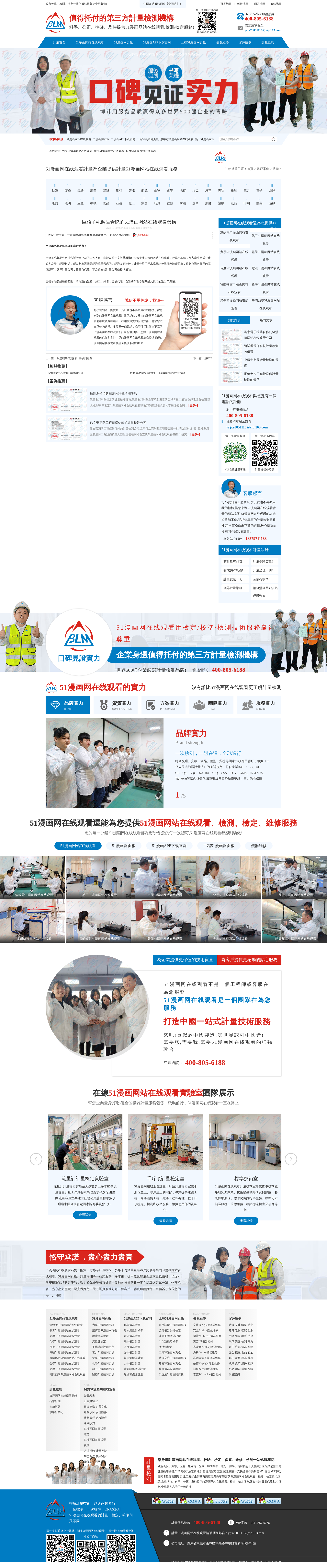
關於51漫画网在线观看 (142, 54)
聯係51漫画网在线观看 (184, 54)
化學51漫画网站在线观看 (109, 151)
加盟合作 (89, 1456)
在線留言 (101, 1456)
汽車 (231, 1341)
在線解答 (55, 1406)
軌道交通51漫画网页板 (172, 1358)
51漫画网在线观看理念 (95, 1431)
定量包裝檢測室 (82, 1178)
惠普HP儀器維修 (203, 1341)
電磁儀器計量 (132, 1336)
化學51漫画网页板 (103, 1363)
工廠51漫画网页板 (170, 1352)
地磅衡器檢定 (100, 1336)
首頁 (250, 168)
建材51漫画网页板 (170, 1363)
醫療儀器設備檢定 (170, 1369)
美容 (238, 1341)
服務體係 (101, 1412)
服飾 (244, 1363)
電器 (244, 1347)
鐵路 (244, 1324)
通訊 (238, 1347)
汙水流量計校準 (157, 263)
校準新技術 (56, 1412)
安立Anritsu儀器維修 (205, 1330)
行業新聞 (55, 1401)
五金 (231, 1352)
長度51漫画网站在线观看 (141, 151)
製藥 (244, 1369)
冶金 (250, 1336)
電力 (250, 1341)
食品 (244, 1352)
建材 (238, 1330)
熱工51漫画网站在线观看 (266, 239)
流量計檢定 (99, 1341)
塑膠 (250, 1363)
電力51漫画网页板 (103, 1352)
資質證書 (89, 1395)
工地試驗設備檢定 (103, 1347)
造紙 (250, 1369)
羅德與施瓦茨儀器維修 (207, 1358)
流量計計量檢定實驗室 (163, 1178)
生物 (231, 1336)
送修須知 (89, 1423)
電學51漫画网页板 (103, 1358)
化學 (238, 1336)
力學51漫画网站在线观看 (77, 151)
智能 (244, 1330)
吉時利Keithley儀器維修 (207, 1347)
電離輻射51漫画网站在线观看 (234, 288)
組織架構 (89, 1406)
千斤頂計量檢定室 (244, 1178)
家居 (238, 1358)
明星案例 (234, 1374)
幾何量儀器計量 (133, 1358)
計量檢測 (126, 332)
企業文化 (101, 1406)
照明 (250, 1347)
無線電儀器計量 (133, 1374)
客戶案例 (245, 42)
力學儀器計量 (132, 1363)
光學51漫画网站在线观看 (234, 304)
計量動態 (268, 42)
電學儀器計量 (132, 1341)
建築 (231, 1330)
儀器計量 (259, 1466)
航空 (250, 1324)
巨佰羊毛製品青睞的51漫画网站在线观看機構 (157, 373)
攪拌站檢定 (166, 1347)
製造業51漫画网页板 (171, 1374)
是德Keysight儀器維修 (206, 1363)
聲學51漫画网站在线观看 (266, 288)
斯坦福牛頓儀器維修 (205, 1369)
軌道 (231, 1324)
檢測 (244, 1341)
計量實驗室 (91, 1401)
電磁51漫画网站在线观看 (266, 272)
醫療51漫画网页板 (103, 1374)
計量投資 (101, 1450)
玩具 (244, 1358)
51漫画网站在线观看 (90, 42)
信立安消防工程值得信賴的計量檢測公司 (118, 422)
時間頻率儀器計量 (135, 1369)
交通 (238, 1324)
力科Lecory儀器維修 (205, 1352)
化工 (231, 1358)
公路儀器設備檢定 (170, 1330)
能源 (250, 1330)
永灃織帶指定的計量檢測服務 (74, 358)
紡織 (276, 168)
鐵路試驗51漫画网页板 (172, 1324)
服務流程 (89, 1417)
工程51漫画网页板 (193, 42)
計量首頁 (59, 42)
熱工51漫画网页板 (103, 1369)
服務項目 (89, 1412)
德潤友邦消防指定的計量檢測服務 (113, 393)
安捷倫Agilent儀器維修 (207, 1324)
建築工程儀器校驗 (170, 1336)
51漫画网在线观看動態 (63, 1395)
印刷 (238, 1369)
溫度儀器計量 (132, 1347)
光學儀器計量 (132, 1352)
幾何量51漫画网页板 (104, 1330)
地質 (244, 1336)
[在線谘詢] (141, 235)
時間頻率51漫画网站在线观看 (266, 304)
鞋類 (250, 1358)
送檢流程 (101, 1417)
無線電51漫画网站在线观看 (176, 139)
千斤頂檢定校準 (168, 1341)
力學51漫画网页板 (103, 1324)
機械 (238, 1352)
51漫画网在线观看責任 (95, 1442)
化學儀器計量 (132, 1324)
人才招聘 (89, 1450)
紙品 (231, 1369)
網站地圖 (259, 3)
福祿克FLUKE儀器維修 (207, 1336)
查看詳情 (83, 1220)
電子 (231, 1347)
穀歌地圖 (242, 3)
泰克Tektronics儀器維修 (207, 1374)
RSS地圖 (276, 3)
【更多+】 (193, 405)
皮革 (238, 1363)
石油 (250, 1352)
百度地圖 (225, 3)
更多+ (274, 228)
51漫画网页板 (123, 42)
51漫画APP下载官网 (157, 42)
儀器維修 (222, 42)
